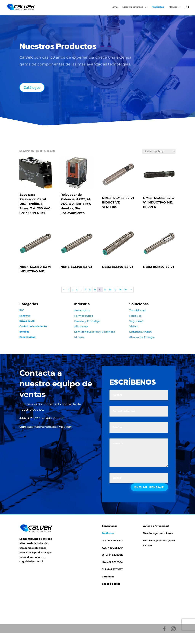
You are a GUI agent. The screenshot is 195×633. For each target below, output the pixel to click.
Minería (79, 337)
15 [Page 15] (105, 289)
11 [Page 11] (85, 289)
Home (114, 7)
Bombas (24, 332)
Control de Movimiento (33, 326)
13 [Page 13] (95, 289)
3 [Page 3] (77, 289)
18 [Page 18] (120, 289)
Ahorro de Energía (142, 337)
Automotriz (82, 310)
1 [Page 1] (68, 289)
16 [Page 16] (110, 289)
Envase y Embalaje (87, 321)
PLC (21, 310)
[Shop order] (159, 151)
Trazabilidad (137, 310)
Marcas (173, 7)
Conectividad (27, 337)
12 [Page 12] (90, 289)
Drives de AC (28, 321)
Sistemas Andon (140, 331)
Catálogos (32, 87)
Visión (133, 326)
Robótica (135, 315)
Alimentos (81, 326)
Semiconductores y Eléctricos (94, 331)
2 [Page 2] (72, 289)
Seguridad (136, 321)
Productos (158, 7)
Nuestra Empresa (132, 7)
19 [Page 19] (125, 289)
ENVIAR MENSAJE (149, 487)
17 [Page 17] (115, 289)
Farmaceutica (83, 315)
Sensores (25, 316)
